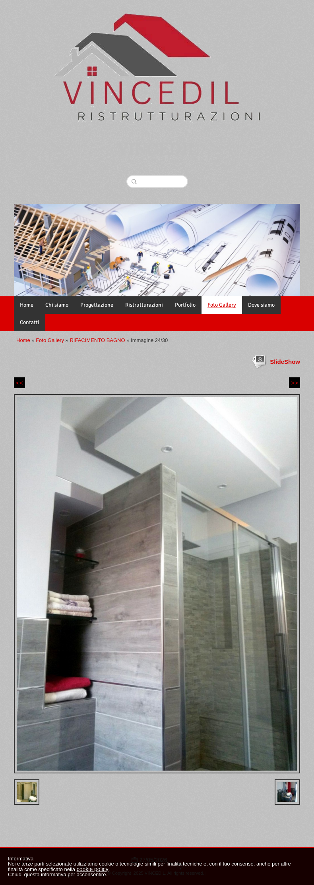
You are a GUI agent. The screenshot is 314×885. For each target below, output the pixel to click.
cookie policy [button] (93, 869)
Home (26, 304)
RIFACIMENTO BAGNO (97, 340)
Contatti (29, 322)
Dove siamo (261, 304)
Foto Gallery (221, 304)
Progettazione (96, 304)
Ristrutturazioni (144, 304)
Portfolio (185, 304)
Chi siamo (56, 304)
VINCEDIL (157, 150)
